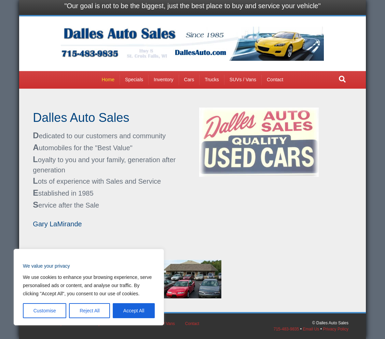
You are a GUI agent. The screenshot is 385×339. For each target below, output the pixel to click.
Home (108, 79)
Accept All (133, 310)
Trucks (212, 79)
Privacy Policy (335, 329)
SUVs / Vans (243, 79)
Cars (189, 79)
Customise (44, 310)
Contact (275, 79)
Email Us (311, 329)
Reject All (89, 310)
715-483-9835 (286, 329)
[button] (342, 79)
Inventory (164, 79)
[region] (89, 287)
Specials (134, 79)
